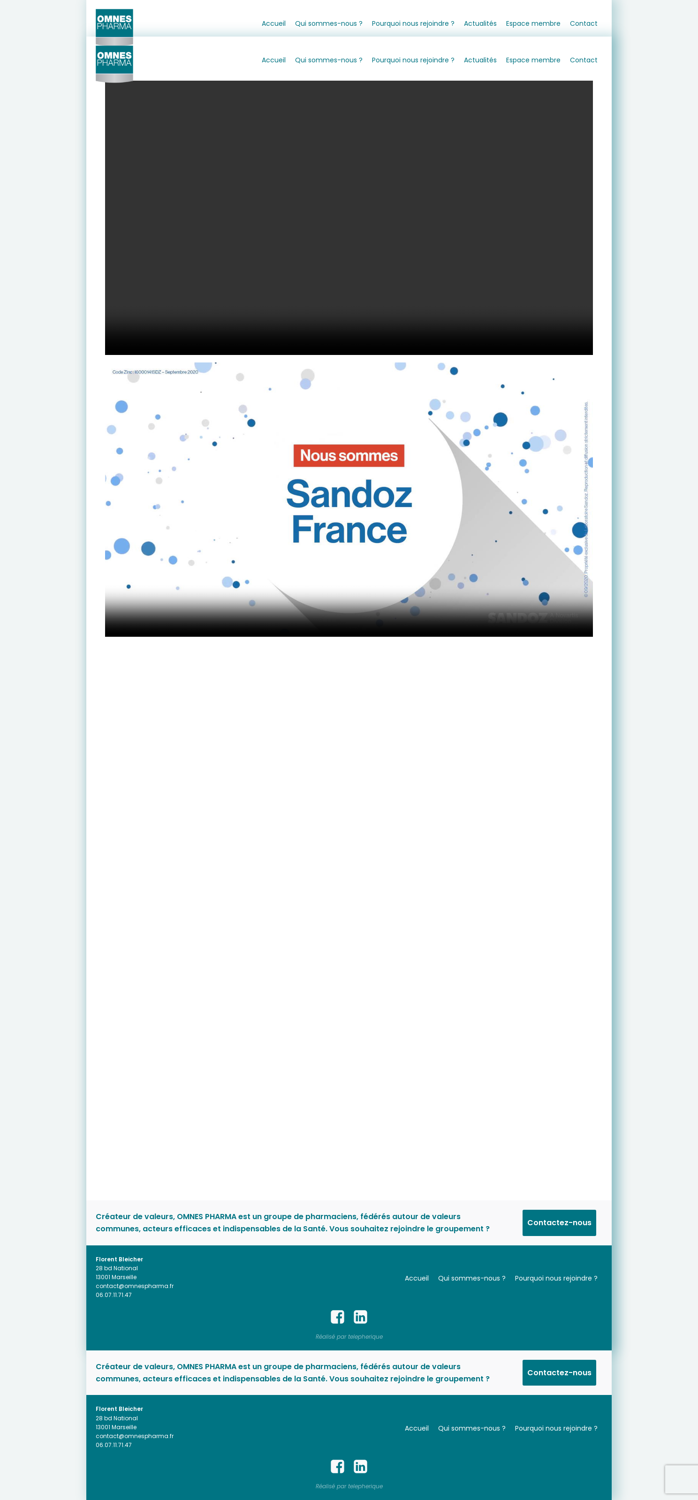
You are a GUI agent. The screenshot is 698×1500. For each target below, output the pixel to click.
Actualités (480, 23)
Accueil (274, 23)
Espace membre (533, 23)
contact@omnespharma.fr (135, 1286)
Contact (584, 23)
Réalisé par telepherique (349, 1337)
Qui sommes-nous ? (329, 23)
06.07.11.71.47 (114, 1295)
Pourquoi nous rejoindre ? (413, 23)
